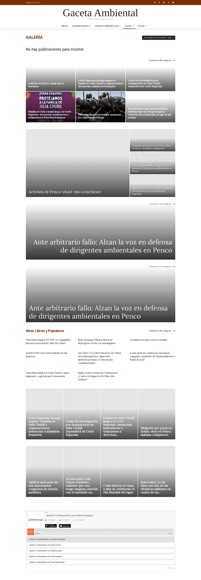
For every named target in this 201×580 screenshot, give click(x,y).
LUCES (128, 26)
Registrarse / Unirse (33, 2)
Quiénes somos (81, 26)
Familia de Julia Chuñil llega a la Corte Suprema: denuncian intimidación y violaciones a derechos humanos (49, 114)
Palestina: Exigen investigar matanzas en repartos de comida (99, 116)
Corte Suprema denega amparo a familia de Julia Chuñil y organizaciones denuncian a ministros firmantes (100, 83)
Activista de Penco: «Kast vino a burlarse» (46, 85)
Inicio (64, 26)
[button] (155, 2)
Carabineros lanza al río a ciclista (148, 339)
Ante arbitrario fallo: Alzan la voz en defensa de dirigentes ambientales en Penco (102, 246)
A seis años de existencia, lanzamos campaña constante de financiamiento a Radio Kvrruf (152, 356)
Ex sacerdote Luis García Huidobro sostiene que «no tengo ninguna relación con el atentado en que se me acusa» (149, 113)
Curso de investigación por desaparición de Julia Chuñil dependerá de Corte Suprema (145, 83)
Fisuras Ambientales (107, 26)
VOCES (141, 26)
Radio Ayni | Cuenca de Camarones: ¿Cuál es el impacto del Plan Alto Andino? (98, 376)
